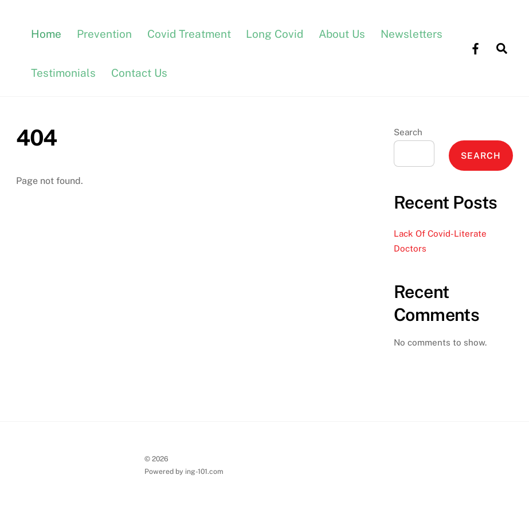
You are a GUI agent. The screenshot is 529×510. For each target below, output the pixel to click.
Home (46, 34)
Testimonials (63, 72)
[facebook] (475, 47)
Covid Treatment (189, 34)
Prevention (104, 34)
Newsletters (411, 34)
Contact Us (139, 72)
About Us (342, 34)
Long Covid (274, 34)
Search (408, 132)
